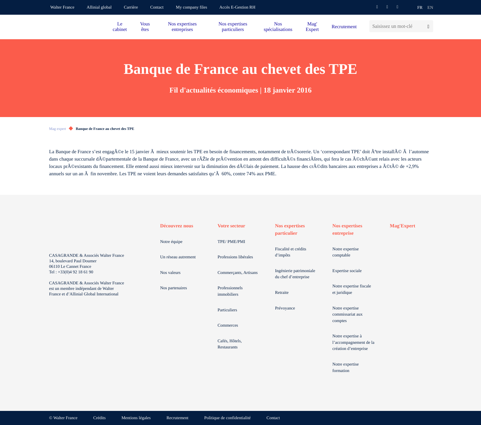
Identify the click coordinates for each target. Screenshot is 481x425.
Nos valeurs (170, 273)
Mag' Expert (312, 26)
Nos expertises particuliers (232, 26)
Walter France (62, 7)
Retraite (281, 292)
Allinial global (99, 7)
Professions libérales (235, 257)
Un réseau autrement (178, 257)
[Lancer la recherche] (428, 26)
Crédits (99, 418)
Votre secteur (231, 226)
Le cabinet (120, 26)
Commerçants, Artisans (237, 273)
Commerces (227, 325)
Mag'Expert (402, 226)
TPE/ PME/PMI (231, 242)
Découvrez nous (176, 226)
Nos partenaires (173, 288)
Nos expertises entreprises (182, 26)
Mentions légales (136, 418)
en (430, 8)
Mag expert (57, 129)
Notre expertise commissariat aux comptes (348, 314)
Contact (157, 7)
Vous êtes (145, 26)
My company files (191, 7)
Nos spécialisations (278, 26)
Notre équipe (171, 242)
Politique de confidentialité (227, 418)
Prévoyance (285, 308)
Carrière (131, 7)
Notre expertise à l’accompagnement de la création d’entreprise (354, 342)
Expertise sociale (347, 271)
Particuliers (227, 310)
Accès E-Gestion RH (237, 7)
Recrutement (344, 26)
